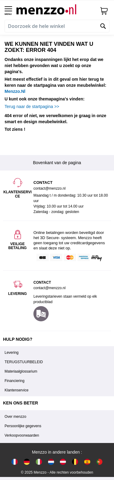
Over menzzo (15, 416)
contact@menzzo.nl (49, 288)
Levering (12, 352)
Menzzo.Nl (15, 91)
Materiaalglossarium (21, 371)
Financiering (14, 381)
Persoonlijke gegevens (23, 426)
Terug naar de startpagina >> (32, 106)
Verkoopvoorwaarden (22, 435)
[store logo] (56, 9)
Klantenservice (17, 390)
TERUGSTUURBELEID (24, 362)
